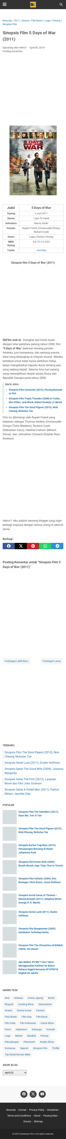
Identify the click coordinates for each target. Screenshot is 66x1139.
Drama (8, 1010)
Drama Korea (24, 1010)
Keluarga (37, 1029)
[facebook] (9, 546)
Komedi (50, 1029)
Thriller (55, 1048)
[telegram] (57, 546)
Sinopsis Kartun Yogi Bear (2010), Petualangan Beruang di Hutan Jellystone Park (37, 849)
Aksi (7, 998)
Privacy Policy (36, 1109)
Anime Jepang (35, 998)
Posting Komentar (13, 51)
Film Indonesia (28, 1023)
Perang (44, 1035)
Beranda (11, 1109)
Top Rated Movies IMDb (17, 1054)
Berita (51, 998)
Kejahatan (21, 1029)
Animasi (18, 998)
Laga (7, 1035)
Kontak (22, 1109)
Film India (10, 1023)
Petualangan (12, 1041)
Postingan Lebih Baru (16, 661)
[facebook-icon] (23, 1094)
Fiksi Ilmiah (11, 1016)
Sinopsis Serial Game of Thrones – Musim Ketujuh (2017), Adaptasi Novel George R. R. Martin (39, 899)
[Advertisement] (33, 90)
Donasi (27, 1121)
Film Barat (42, 1016)
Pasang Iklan (50, 1115)
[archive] (15, 1072)
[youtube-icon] (42, 1094)
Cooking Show (26, 1004)
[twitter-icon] (33, 1094)
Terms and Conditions (19, 1115)
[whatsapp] (45, 546)
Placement (29, 1041)
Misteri (19, 1035)
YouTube (41, 250)
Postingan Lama (52, 661)
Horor (8, 1029)
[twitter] (21, 546)
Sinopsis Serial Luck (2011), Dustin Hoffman (32, 762)
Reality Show (47, 1041)
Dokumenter (45, 1004)
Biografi (9, 1004)
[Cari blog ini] (61, 4)
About (37, 1115)
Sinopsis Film (40, 1048)
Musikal (31, 1035)
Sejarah (24, 1048)
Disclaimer (52, 1109)
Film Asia (27, 1016)
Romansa (10, 1048)
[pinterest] (33, 546)
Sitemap (38, 1121)
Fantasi (40, 1010)
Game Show (47, 1023)
